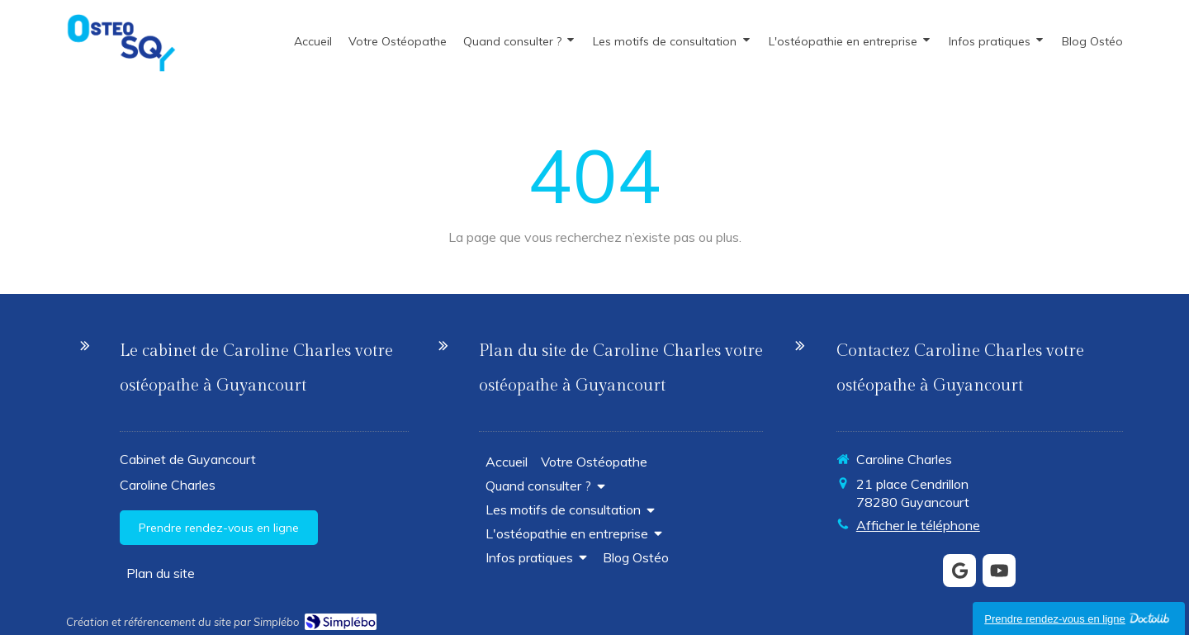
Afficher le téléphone (918, 525)
